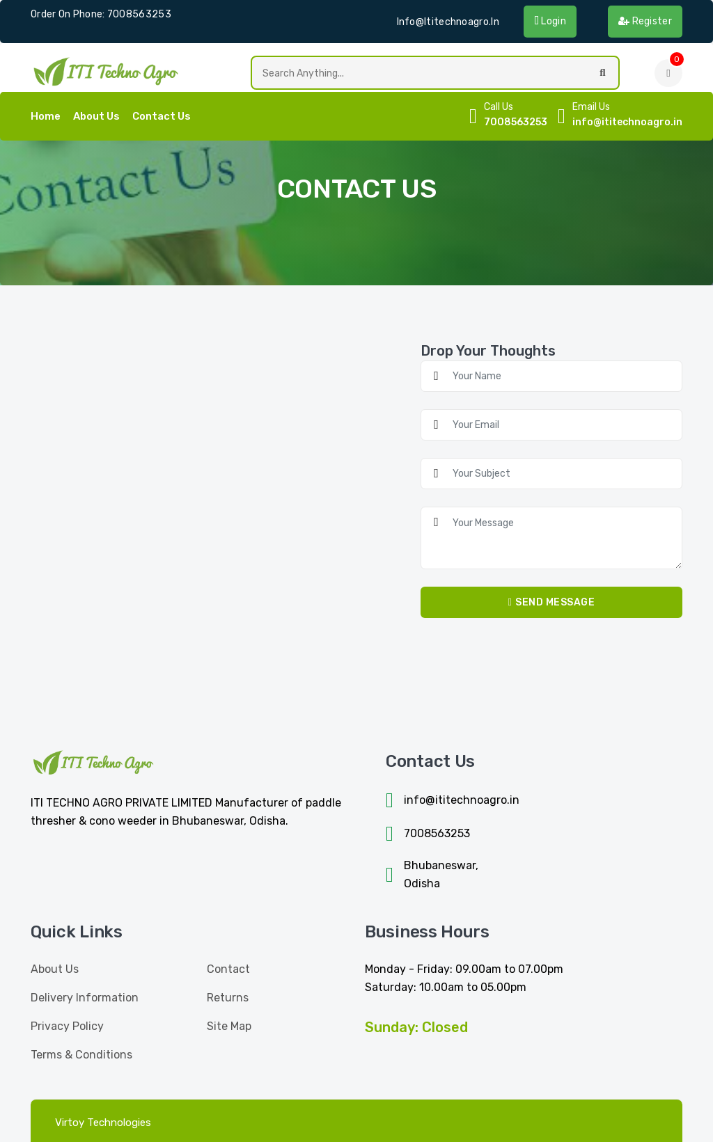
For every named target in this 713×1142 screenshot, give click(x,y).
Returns (228, 997)
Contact (228, 969)
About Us (96, 116)
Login (550, 21)
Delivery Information (85, 997)
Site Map (229, 1026)
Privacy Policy (67, 1026)
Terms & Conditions (81, 1054)
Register (645, 21)
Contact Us (161, 116)
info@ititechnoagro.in (448, 22)
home (46, 116)
